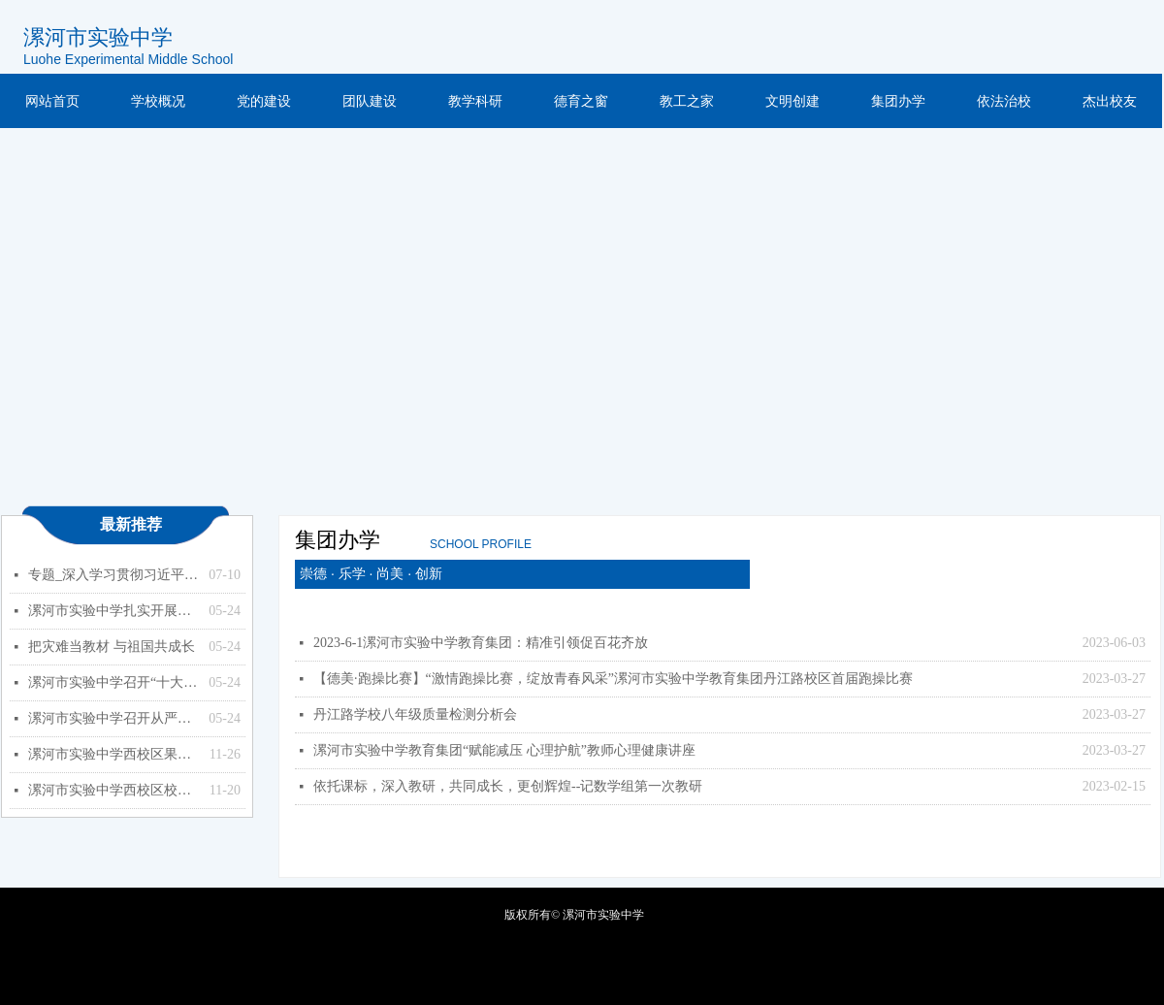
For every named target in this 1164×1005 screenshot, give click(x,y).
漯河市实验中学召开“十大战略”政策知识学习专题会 (113, 682)
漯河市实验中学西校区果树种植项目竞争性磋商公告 (114, 754)
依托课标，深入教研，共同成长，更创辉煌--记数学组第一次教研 (507, 786)
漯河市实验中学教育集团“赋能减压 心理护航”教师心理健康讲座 (504, 750)
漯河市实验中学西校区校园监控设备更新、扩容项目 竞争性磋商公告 (114, 790)
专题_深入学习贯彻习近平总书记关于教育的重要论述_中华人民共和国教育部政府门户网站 (113, 574)
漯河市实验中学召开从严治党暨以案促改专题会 (113, 718)
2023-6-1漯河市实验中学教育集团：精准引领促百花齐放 (480, 642)
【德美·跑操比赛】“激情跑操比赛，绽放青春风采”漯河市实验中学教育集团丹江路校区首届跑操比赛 (613, 678)
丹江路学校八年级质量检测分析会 (415, 714)
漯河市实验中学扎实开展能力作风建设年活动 (113, 610)
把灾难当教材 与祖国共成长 (111, 646)
